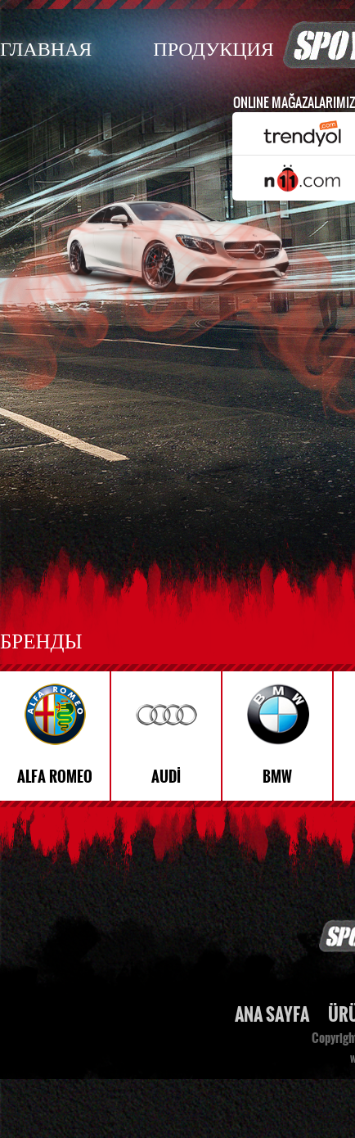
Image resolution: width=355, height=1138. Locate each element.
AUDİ (166, 776)
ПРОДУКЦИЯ (213, 48)
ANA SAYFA (272, 1014)
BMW (277, 776)
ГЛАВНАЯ (46, 48)
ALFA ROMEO (54, 776)
